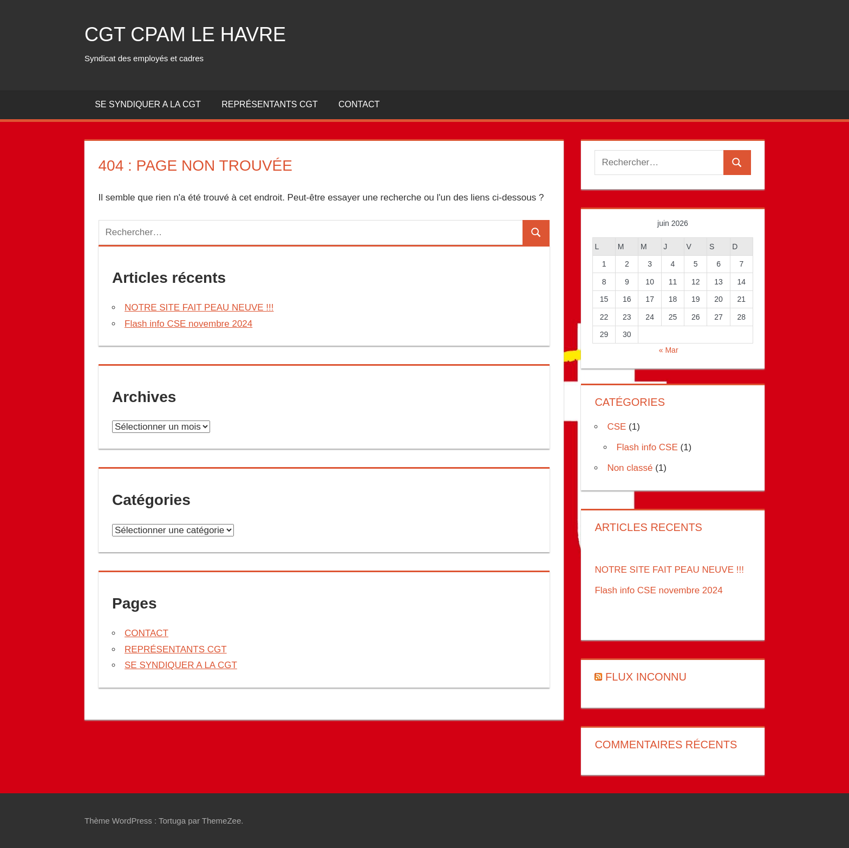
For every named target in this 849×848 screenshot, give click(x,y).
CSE (616, 427)
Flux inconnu (646, 677)
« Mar (668, 350)
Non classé (629, 468)
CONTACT (359, 104)
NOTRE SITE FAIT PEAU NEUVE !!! (199, 307)
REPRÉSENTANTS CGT (269, 104)
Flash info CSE (646, 447)
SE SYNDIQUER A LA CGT (148, 104)
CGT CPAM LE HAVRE (185, 34)
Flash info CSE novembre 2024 (188, 324)
